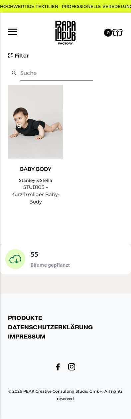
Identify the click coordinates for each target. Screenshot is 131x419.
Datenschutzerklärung (50, 327)
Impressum (27, 336)
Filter (18, 55)
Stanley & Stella (35, 180)
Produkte (25, 318)
